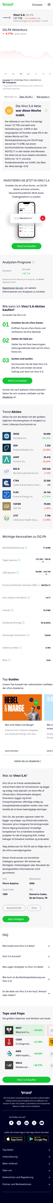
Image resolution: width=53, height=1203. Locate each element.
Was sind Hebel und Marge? (19, 724)
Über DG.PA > (26, 96)
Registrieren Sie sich (12, 287)
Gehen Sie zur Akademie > (27, 760)
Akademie (7, 397)
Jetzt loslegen (16, 919)
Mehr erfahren (11, 751)
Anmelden (6, 80)
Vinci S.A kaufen (26, 246)
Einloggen (37, 4)
